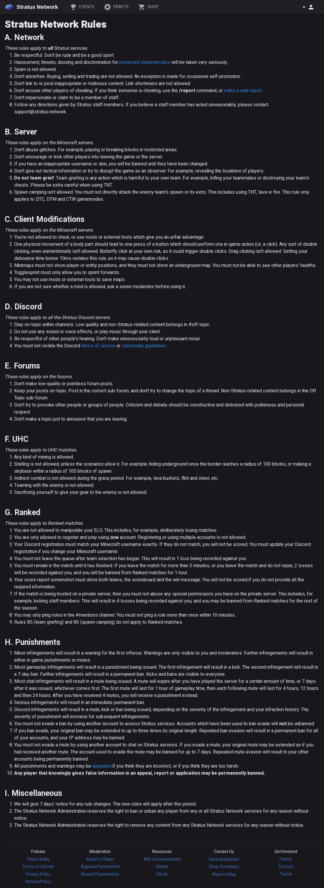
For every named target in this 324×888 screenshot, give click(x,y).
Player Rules (38, 859)
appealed (101, 766)
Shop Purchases (224, 867)
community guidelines (144, 345)
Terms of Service (38, 867)
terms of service (98, 345)
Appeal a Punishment (100, 867)
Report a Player (100, 859)
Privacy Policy (38, 874)
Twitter (285, 859)
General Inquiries (224, 859)
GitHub (162, 867)
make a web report (243, 90)
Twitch (286, 874)
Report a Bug (224, 874)
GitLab (162, 874)
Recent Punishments (100, 874)
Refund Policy (38, 882)
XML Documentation (162, 859)
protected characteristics (144, 62)
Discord (286, 867)
